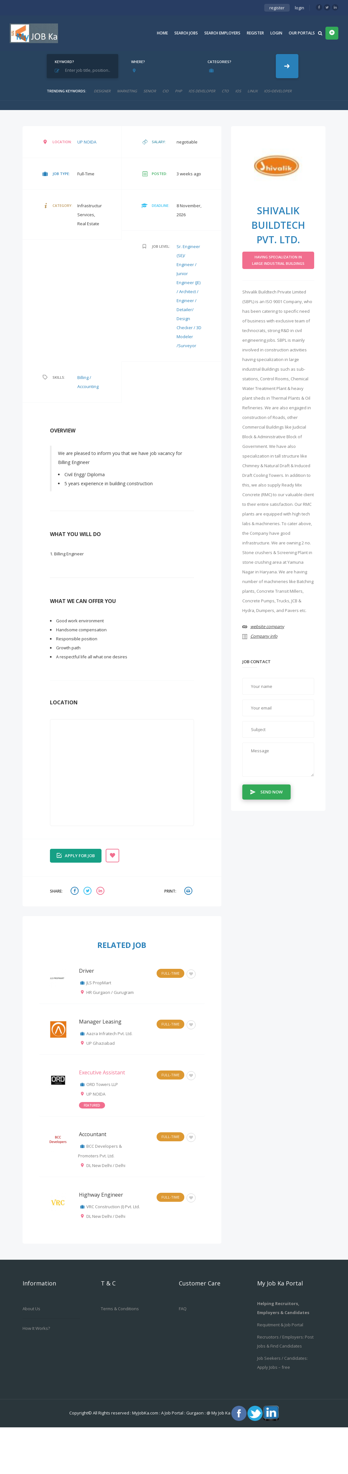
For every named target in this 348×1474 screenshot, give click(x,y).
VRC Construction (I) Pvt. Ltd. (113, 1207)
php (178, 90)
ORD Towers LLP (102, 1084)
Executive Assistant (102, 1072)
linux (252, 90)
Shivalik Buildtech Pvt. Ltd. (278, 225)
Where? (138, 61)
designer (102, 90)
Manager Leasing (100, 1021)
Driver (86, 970)
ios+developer (278, 90)
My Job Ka (220, 1413)
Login (276, 33)
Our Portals (302, 33)
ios (238, 90)
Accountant (92, 1134)
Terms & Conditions (120, 1309)
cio (165, 90)
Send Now (266, 791)
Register (255, 33)
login (299, 8)
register (277, 8)
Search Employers (222, 33)
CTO (225, 90)
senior (149, 90)
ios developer (201, 90)
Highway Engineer (101, 1194)
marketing (127, 90)
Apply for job (76, 855)
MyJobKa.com (145, 1413)
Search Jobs (186, 33)
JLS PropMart (98, 983)
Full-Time (170, 973)
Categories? (219, 61)
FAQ (183, 1309)
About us (31, 1309)
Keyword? (64, 61)
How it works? (36, 1328)
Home (162, 33)
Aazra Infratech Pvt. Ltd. (109, 1033)
